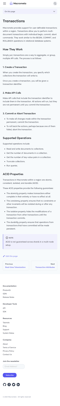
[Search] (55, 3)
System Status (8, 333)
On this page (10, 11)
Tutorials (6, 322)
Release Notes (8, 297)
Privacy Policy (8, 351)
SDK (4, 311)
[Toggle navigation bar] (4, 3)
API (4, 308)
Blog (5, 326)
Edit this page (10, 256)
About (5, 344)
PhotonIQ (7, 290)
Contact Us (7, 354)
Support (6, 329)
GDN (5, 294)
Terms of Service (9, 347)
